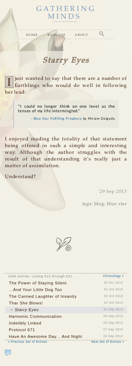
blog (99, 204)
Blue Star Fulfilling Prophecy (58, 118)
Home (32, 34)
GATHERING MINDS (66, 13)
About (82, 34)
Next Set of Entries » (108, 341)
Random (56, 34)
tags (87, 204)
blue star (117, 204)
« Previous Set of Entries (27, 341)
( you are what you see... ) (66, 21)
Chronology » (113, 276)
